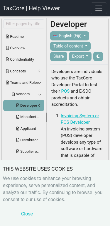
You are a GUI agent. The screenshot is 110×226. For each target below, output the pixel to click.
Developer (26, 105)
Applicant (26, 128)
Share (58, 56)
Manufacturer (29, 117)
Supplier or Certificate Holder (30, 151)
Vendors (21, 94)
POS (65, 91)
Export (78, 56)
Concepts (16, 71)
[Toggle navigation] (99, 8)
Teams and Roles (22, 82)
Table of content (68, 46)
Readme (15, 36)
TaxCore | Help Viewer (31, 8)
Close (27, 214)
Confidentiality (20, 59)
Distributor (27, 140)
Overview (15, 48)
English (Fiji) (67, 35)
